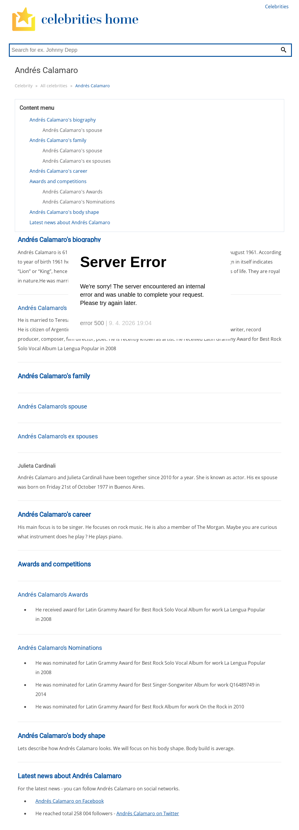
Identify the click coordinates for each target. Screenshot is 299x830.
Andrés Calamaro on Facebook (69, 801)
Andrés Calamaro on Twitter (147, 813)
